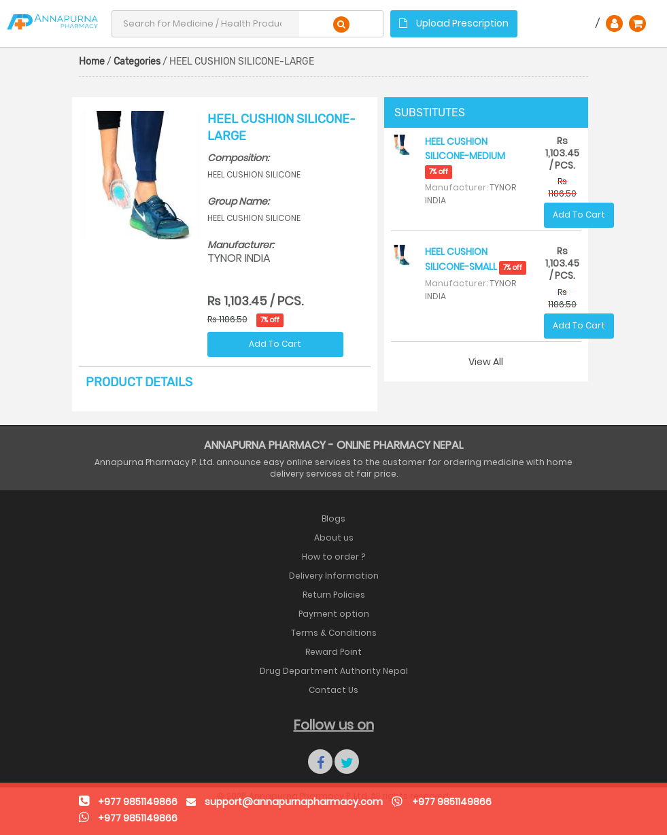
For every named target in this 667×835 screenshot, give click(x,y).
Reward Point (333, 652)
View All (485, 362)
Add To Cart (275, 344)
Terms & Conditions (334, 632)
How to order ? (333, 556)
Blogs (333, 518)
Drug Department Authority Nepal (334, 671)
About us (334, 537)
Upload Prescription (454, 23)
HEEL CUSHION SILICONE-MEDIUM (465, 156)
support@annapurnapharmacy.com (294, 801)
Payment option (333, 613)
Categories (137, 61)
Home (92, 61)
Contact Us (333, 690)
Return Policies (334, 594)
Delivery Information (334, 575)
